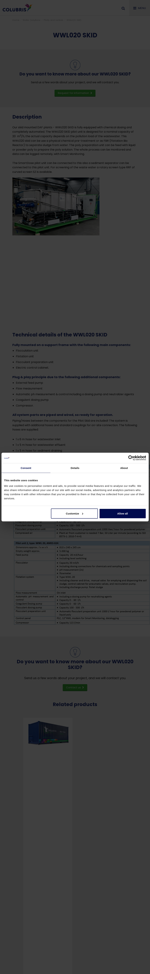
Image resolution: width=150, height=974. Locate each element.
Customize (74, 513)
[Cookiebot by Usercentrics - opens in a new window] (131, 458)
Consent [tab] (26, 467)
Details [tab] (75, 467)
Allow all (122, 513)
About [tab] (124, 467)
